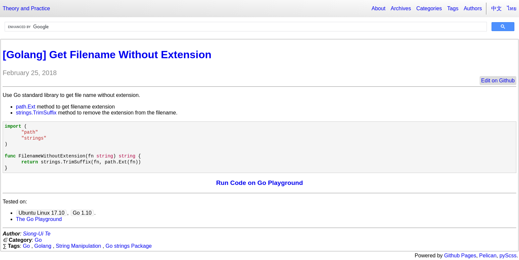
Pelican (487, 255)
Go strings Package (129, 246)
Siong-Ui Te (36, 234)
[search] (245, 27)
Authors (473, 8)
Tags (452, 8)
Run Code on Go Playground (259, 182)
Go (38, 240)
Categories (429, 8)
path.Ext (25, 106)
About (379, 8)
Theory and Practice (26, 8)
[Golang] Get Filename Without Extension (107, 55)
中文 (496, 8)
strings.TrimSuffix (36, 112)
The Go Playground (39, 219)
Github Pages (460, 255)
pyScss (508, 255)
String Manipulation (78, 246)
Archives (401, 8)
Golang (43, 246)
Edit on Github (498, 80)
